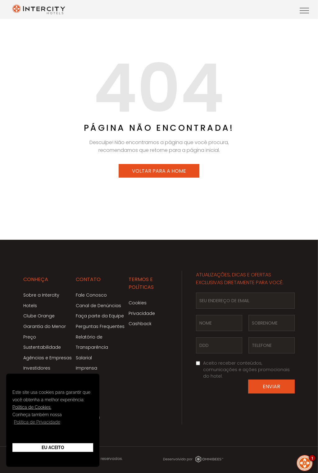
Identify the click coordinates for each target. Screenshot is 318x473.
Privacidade (142, 313)
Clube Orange (39, 316)
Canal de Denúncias (98, 305)
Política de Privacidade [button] (37, 422)
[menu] (304, 10)
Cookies (138, 303)
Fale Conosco (91, 295)
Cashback (140, 324)
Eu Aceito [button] (53, 447)
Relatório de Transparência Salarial (92, 347)
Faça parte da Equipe (100, 316)
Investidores (36, 368)
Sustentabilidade (42, 347)
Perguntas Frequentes (100, 326)
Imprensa (86, 368)
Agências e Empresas (47, 358)
